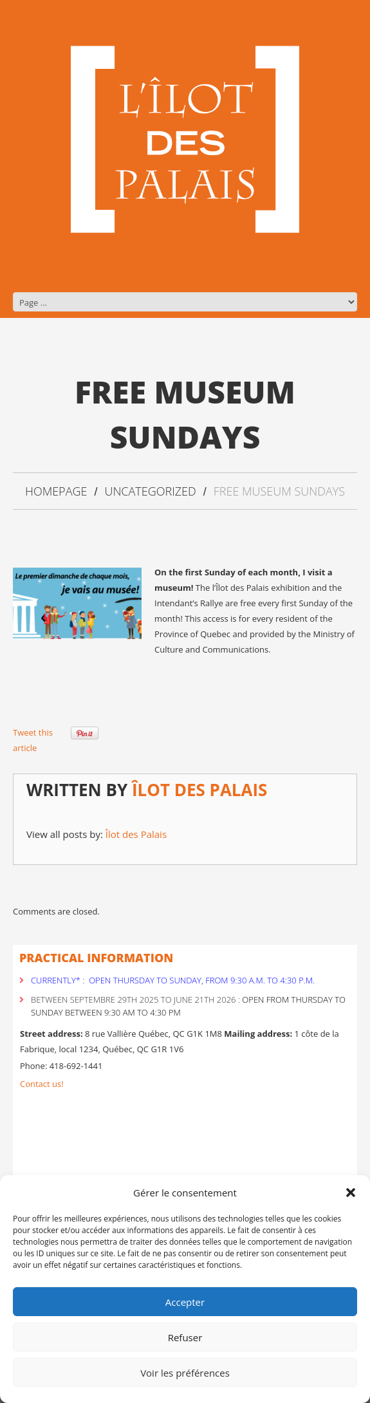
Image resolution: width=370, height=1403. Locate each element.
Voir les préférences (185, 1372)
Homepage (56, 491)
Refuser (185, 1337)
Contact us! (42, 1084)
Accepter (185, 1302)
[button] (350, 1192)
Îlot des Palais (200, 789)
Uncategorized (150, 491)
